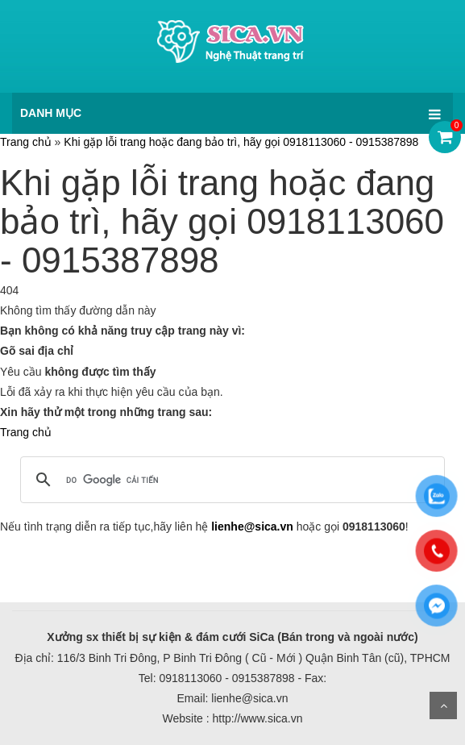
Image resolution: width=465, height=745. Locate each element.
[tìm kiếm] (230, 479)
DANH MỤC (50, 112)
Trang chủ (26, 141)
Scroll (443, 705)
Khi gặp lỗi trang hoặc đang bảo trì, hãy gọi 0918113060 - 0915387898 (241, 141)
